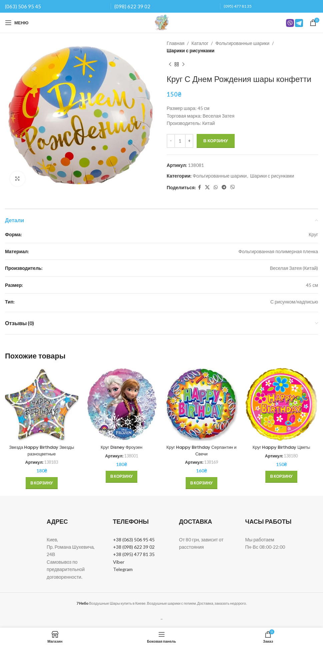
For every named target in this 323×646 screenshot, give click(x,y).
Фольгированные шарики (242, 43)
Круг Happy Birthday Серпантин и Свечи (201, 450)
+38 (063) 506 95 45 (134, 539)
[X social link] (207, 187)
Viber (118, 562)
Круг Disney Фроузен (122, 447)
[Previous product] (170, 64)
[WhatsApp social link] (216, 187)
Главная (175, 43)
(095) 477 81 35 (238, 6)
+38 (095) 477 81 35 (134, 554)
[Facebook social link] (199, 187)
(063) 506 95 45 (23, 6)
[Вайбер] (232, 187)
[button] (41, 483)
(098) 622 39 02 (132, 6)
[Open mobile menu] (17, 22)
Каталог (199, 43)
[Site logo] (161, 22)
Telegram (123, 569)
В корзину (215, 140)
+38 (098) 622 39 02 (134, 547)
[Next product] (183, 64)
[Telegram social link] (224, 187)
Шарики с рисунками (190, 50)
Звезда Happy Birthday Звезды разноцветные (41, 450)
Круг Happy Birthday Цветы (281, 447)
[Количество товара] (180, 141)
